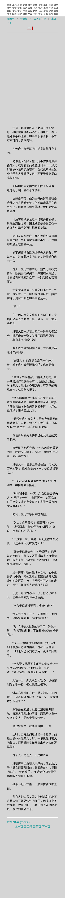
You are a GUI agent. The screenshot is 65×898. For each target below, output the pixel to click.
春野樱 (24, 18)
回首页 (37, 826)
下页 (9, 23)
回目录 (28, 826)
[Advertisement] (32, 56)
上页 (53, 18)
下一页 (46, 826)
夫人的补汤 (40, 18)
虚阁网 (10, 18)
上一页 (19, 826)
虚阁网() (18, 821)
